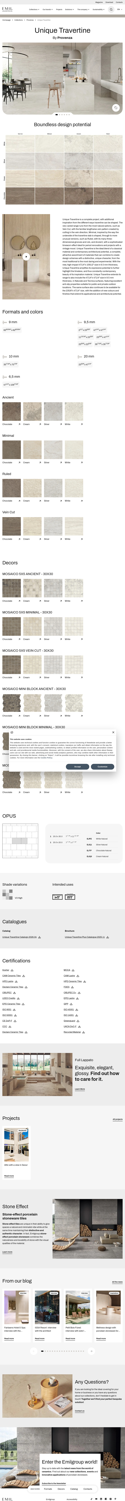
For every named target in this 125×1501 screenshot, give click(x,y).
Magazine (99, 2)
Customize (102, 767)
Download (109, 2)
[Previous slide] (34, 1357)
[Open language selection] (120, 9)
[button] (56, 120)
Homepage (6, 26)
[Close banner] (113, 732)
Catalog (74, 1489)
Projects (59, 9)
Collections (18, 26)
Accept (77, 767)
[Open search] (111, 9)
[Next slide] (91, 1357)
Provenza (30, 26)
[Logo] (7, 9)
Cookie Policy (46, 758)
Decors (61, 1489)
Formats (48, 1489)
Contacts (119, 2)
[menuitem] (34, 9)
